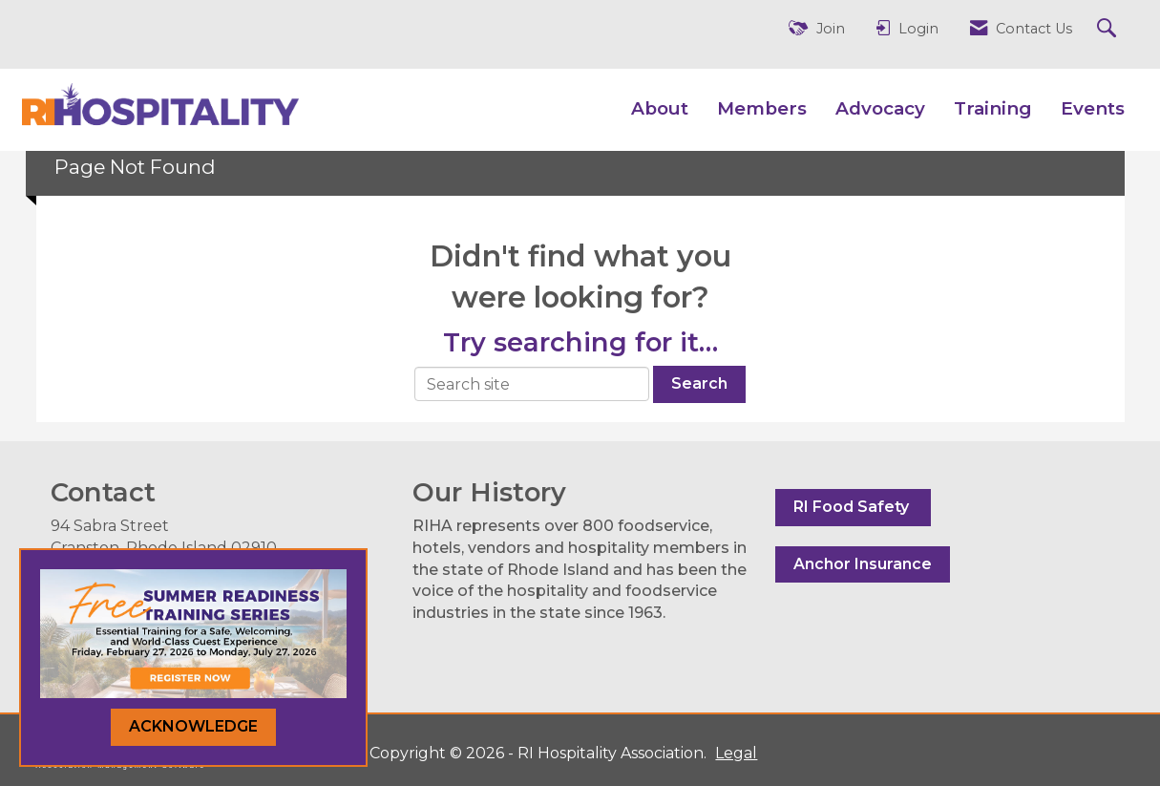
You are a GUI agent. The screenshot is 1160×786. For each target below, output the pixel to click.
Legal (736, 753)
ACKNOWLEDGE (193, 726)
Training (993, 108)
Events (1093, 108)
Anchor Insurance (862, 564)
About (659, 108)
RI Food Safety (853, 507)
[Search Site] (1109, 29)
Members (762, 108)
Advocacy (880, 108)
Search (699, 383)
